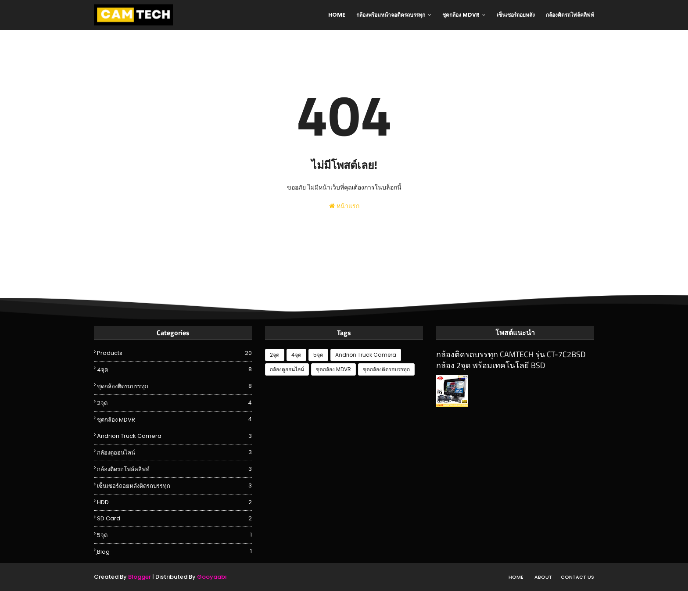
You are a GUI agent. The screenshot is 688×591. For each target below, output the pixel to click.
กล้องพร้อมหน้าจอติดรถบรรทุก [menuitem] (390, 14)
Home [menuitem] (336, 14)
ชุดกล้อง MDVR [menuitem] (461, 14)
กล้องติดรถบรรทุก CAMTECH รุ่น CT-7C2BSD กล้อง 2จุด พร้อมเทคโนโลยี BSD (511, 360)
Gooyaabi (211, 577)
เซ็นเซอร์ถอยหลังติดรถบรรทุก (174, 485)
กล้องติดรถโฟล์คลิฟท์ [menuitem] (570, 14)
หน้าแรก (344, 205)
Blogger (139, 577)
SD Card (174, 518)
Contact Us (577, 576)
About (543, 576)
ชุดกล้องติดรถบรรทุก (174, 386)
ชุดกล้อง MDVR (174, 419)
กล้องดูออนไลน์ (174, 452)
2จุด (174, 402)
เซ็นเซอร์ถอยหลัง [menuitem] (516, 14)
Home (516, 576)
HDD (174, 502)
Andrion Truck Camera (174, 436)
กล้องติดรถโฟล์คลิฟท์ (174, 469)
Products (174, 353)
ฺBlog (174, 551)
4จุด (174, 369)
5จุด (174, 534)
